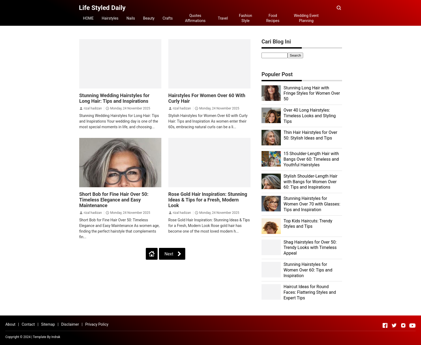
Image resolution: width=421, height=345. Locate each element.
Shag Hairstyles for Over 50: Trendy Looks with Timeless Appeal (310, 248)
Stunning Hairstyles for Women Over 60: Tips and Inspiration (308, 270)
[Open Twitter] (394, 325)
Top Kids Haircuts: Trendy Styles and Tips (308, 223)
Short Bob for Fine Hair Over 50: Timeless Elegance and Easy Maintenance (113, 199)
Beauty (149, 18)
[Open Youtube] (412, 325)
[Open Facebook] (385, 325)
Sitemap (48, 324)
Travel (223, 18)
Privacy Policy (96, 324)
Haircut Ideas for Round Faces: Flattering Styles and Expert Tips (310, 292)
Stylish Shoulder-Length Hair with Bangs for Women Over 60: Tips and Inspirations (310, 182)
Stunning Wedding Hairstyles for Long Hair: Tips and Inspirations (114, 98)
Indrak (55, 337)
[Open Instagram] (403, 325)
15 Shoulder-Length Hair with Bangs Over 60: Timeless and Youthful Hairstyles (311, 159)
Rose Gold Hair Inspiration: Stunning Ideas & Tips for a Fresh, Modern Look (207, 199)
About (10, 324)
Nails (130, 18)
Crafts (167, 18)
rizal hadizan (93, 108)
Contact (28, 324)
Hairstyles (110, 18)
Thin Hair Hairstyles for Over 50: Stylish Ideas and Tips (310, 135)
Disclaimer (70, 324)
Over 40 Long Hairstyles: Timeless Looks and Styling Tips (310, 116)
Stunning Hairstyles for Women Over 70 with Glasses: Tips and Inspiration (312, 204)
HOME (88, 18)
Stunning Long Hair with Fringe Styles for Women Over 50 (312, 93)
